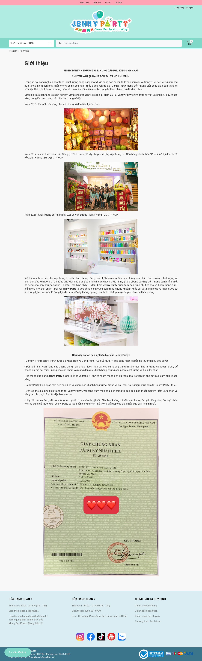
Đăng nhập (179, 7)
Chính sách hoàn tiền (146, 610)
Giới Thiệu (84, 2)
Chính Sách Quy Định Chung (22, 657)
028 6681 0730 (92, 610)
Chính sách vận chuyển (147, 616)
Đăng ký (189, 7)
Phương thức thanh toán (148, 621)
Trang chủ (13, 51)
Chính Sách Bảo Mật (45, 657)
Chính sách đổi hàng (146, 605)
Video (107, 2)
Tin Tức (97, 2)
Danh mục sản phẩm (22, 43)
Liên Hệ (118, 2)
